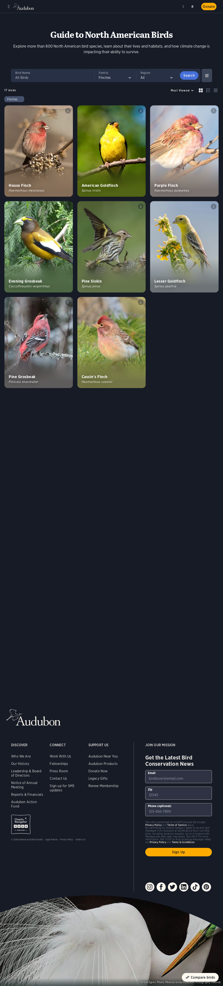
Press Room (59, 771)
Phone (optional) (160, 805)
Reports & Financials (27, 794)
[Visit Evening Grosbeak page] (38, 247)
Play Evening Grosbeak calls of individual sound (68, 206)
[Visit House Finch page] (38, 151)
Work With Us (60, 756)
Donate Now (98, 771)
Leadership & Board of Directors (26, 773)
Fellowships (59, 764)
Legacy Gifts (98, 778)
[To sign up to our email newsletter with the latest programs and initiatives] (178, 776)
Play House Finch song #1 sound (68, 111)
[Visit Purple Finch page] (184, 151)
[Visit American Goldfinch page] (111, 151)
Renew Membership (103, 786)
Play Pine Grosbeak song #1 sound (68, 302)
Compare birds (203, 977)
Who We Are (21, 756)
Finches (12, 99)
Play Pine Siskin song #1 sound (141, 206)
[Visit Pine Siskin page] (111, 247)
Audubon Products (103, 764)
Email (152, 772)
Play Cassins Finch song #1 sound (141, 302)
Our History (20, 764)
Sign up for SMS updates (62, 788)
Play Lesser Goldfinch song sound (213, 206)
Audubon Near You (103, 756)
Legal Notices (51, 839)
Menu (9, 6)
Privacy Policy (66, 839)
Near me (184, 6)
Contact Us (58, 778)
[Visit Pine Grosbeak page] (38, 342)
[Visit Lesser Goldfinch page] (184, 247)
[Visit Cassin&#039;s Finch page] (111, 342)
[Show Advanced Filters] (207, 75)
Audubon (24, 6)
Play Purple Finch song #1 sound (213, 111)
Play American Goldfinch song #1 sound (141, 111)
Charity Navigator (20, 824)
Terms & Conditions (183, 842)
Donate (209, 7)
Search (193, 5)
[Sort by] (182, 90)
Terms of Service (177, 825)
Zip (150, 789)
